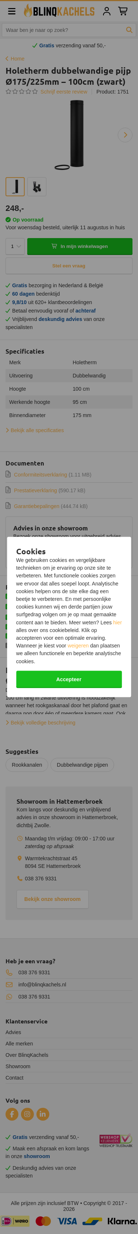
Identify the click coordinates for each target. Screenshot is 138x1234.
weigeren (78, 646)
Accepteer (68, 679)
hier (117, 622)
